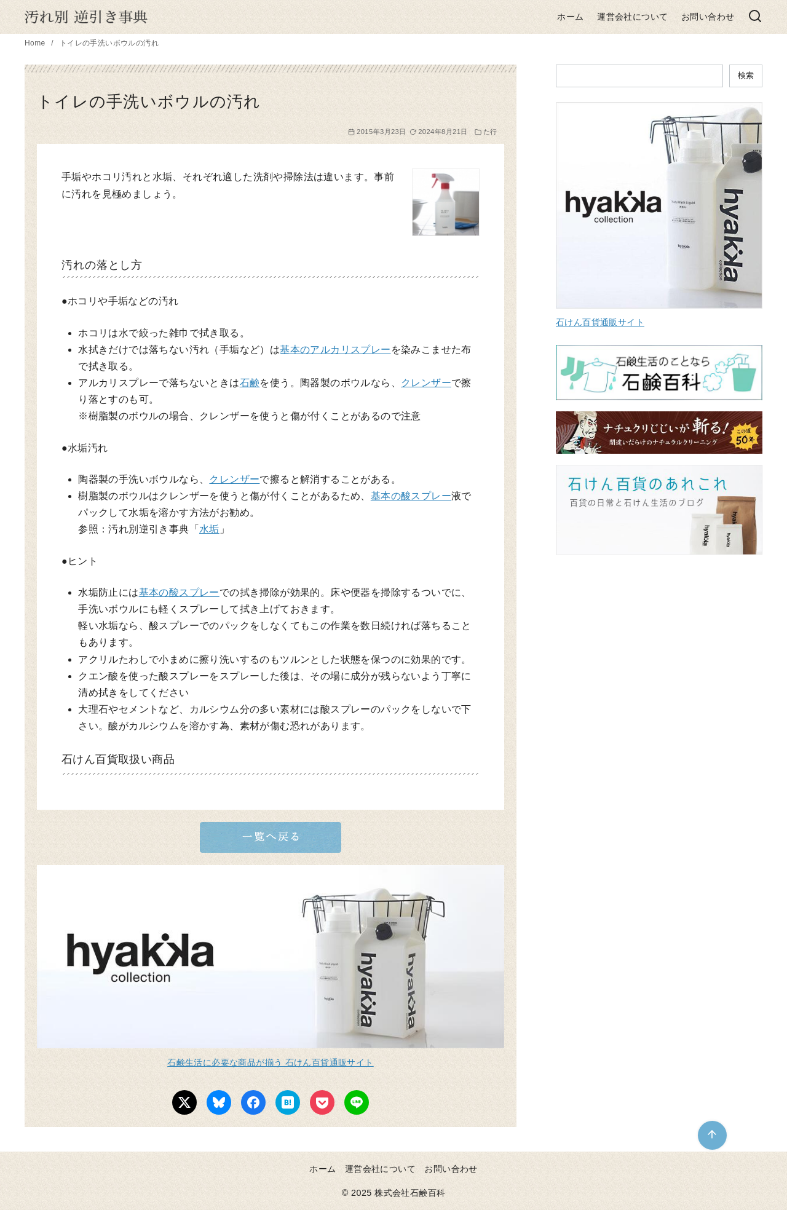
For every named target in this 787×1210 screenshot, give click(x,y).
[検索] (755, 17)
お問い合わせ (707, 17)
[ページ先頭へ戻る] (712, 1135)
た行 (490, 131)
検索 (746, 75)
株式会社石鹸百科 (409, 1193)
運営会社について (632, 17)
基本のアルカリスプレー (335, 349)
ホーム (570, 17)
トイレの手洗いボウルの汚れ (109, 43)
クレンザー (426, 383)
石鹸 (250, 383)
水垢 (209, 529)
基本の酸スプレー (411, 496)
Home (36, 43)
